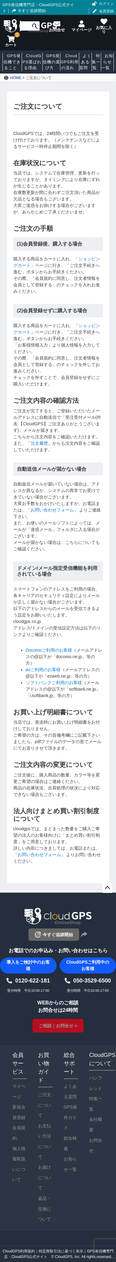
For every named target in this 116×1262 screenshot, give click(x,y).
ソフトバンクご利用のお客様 (54, 682)
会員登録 (106, 11)
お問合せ (95, 1145)
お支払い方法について (44, 1141)
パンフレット (95, 1083)
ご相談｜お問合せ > (58, 1025)
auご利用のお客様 (43, 669)
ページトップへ (107, 888)
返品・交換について (44, 1209)
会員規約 (18, 1133)
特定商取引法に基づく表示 (61, 1251)
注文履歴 (39, 443)
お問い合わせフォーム (52, 509)
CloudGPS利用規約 (18, 1251)
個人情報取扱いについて (18, 1164)
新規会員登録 (18, 1112)
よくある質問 (70, 1091)
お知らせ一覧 (70, 1164)
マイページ (18, 1091)
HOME (15, 78)
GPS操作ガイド (70, 1117)
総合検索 (70, 1143)
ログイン (106, 4)
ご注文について (44, 1105)
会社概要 (95, 1124)
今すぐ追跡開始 (28, 10)
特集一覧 (95, 1104)
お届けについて (44, 1177)
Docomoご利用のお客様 (49, 650)
